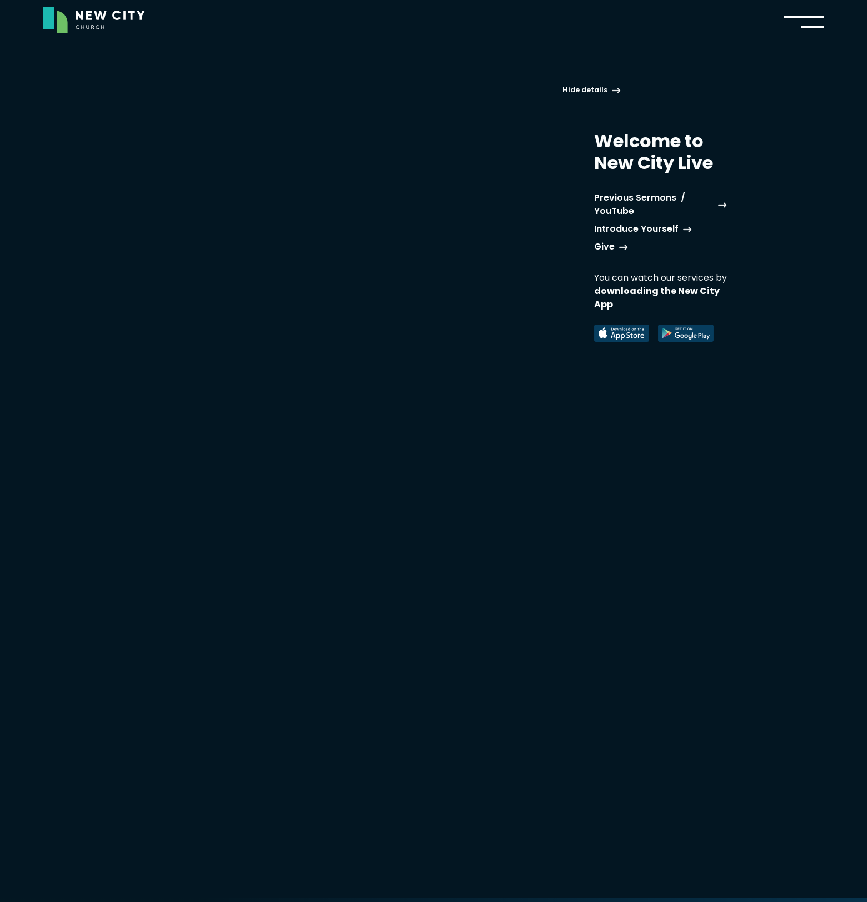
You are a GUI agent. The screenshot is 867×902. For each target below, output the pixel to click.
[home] (94, 20)
